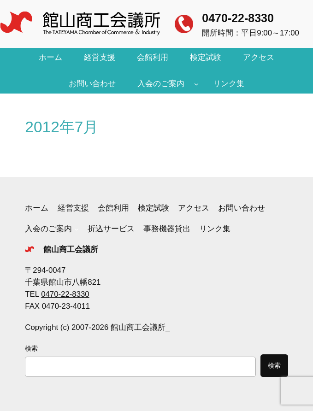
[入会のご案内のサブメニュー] (196, 84)
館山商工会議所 (70, 249)
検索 (31, 348)
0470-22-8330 (238, 18)
